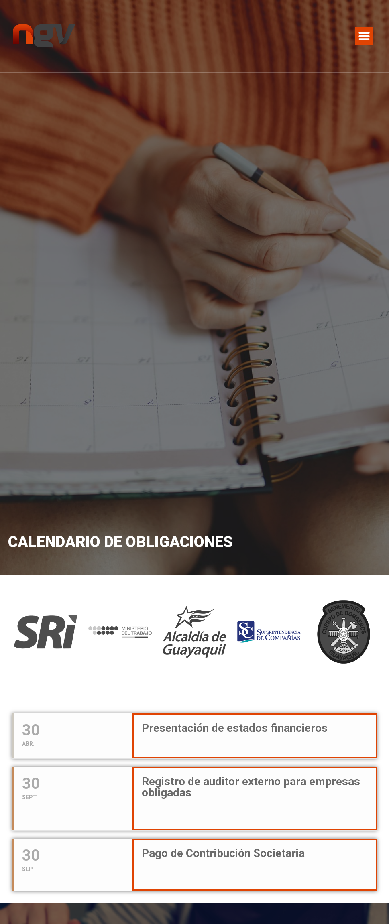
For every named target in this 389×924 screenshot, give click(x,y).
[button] (364, 36)
